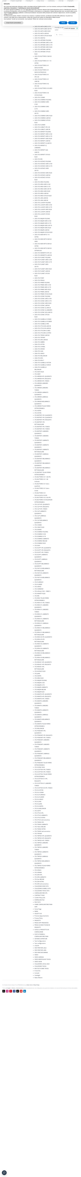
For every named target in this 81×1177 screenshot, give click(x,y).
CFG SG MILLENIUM (40, 808)
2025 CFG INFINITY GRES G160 (43, 134)
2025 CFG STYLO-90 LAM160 (42, 328)
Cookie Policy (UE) (39, 897)
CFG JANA (37, 673)
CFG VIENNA (38, 872)
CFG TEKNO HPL (39, 822)
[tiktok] (17, 991)
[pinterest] (10, 991)
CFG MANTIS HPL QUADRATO (43, 694)
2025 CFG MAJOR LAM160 (41, 230)
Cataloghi (37, 975)
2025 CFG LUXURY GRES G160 (43, 205)
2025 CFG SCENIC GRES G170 (42, 301)
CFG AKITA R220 (39, 372)
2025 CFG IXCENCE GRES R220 (43, 173)
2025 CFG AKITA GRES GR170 (42, 29)
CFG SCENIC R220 (39, 767)
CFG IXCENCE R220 (39, 671)
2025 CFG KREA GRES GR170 (42, 189)
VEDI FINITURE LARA (40, 950)
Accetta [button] (73, 22)
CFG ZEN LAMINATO (40, 877)
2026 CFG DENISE (39, 349)
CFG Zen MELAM (39, 879)
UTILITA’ (36, 946)
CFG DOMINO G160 (40, 534)
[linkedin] (24, 991)
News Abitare (38, 978)
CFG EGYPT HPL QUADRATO (42, 548)
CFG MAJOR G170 (39, 685)
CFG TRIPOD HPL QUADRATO (43, 836)
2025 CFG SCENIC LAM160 (42, 305)
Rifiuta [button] (63, 22)
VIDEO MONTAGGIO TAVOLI (42, 959)
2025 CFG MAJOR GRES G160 (42, 221)
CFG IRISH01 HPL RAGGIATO (42, 664)
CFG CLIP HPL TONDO (40, 509)
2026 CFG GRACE (39, 353)
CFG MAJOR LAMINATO (41, 687)
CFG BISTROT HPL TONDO (42, 427)
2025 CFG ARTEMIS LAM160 (42, 49)
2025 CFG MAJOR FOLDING (42, 218)
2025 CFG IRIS (38, 159)
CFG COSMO (38, 525)
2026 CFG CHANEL (39, 347)
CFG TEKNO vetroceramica (42, 831)
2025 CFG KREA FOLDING (41, 182)
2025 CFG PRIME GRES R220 (42, 289)
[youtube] (21, 991)
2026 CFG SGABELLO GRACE (42, 365)
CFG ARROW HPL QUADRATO (43, 376)
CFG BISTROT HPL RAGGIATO (42, 420)
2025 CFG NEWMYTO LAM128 (43, 255)
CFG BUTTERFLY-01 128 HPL (42, 477)
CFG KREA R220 (39, 678)
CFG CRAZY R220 (39, 527)
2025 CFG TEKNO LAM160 (41, 335)
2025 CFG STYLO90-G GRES (42, 330)
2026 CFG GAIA (38, 351)
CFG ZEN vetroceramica (41, 884)
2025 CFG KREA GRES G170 (42, 186)
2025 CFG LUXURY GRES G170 (43, 207)
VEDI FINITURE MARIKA (41, 952)
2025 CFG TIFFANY (39, 337)
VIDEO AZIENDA (39, 957)
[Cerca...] (67, 35)
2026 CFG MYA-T (39, 360)
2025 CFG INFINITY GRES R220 (43, 138)
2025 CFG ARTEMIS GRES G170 (43, 45)
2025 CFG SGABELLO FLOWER (43, 321)
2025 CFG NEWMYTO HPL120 (42, 253)
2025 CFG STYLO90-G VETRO (42, 333)
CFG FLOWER (38, 584)
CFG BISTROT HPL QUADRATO (43, 415)
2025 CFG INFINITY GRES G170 (43, 136)
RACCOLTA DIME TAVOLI (41, 968)
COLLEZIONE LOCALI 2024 (41, 964)
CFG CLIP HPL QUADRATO (42, 504)
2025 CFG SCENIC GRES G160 (42, 298)
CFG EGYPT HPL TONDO (41, 552)
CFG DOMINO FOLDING (41, 532)
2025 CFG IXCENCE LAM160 (42, 175)
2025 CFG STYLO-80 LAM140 (42, 326)
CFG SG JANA (38, 804)
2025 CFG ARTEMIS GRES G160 (43, 42)
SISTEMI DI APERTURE (40, 939)
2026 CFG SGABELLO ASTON (42, 362)
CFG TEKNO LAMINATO (41, 824)
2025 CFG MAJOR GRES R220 (42, 228)
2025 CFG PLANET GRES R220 (43, 269)
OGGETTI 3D (38, 913)
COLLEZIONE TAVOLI (40, 966)
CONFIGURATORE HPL (40, 893)
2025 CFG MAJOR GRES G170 (42, 223)
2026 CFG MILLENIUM (40, 356)
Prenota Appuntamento (41, 916)
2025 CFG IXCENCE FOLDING (42, 161)
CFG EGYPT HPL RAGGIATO (42, 550)
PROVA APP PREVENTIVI (41, 923)
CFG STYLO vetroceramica (42, 820)
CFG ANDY (37, 374)
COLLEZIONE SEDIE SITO (41, 886)
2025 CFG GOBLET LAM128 (42, 129)
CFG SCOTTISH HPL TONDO (42, 769)
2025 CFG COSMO (39, 97)
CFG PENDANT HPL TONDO (42, 737)
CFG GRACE (37, 587)
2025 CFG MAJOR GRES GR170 (43, 225)
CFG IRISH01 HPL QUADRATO (43, 662)
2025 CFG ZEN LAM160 (41, 340)
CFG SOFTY (37, 811)
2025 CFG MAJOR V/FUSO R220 (43, 232)
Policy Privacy (36, 985)
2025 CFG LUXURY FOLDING (42, 202)
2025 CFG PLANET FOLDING (42, 257)
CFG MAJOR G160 (39, 683)
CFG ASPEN (37, 410)
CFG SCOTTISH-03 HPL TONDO (43, 788)
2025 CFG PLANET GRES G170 (43, 262)
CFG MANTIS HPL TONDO (41, 699)
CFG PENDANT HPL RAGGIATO (43, 735)
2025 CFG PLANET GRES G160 (43, 260)
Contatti (36, 973)
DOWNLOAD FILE (39, 900)
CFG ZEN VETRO (39, 881)
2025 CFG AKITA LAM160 (41, 33)
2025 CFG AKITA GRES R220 (42, 31)
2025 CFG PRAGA (39, 280)
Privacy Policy (38, 918)
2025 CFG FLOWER (39, 125)
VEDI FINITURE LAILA (40, 948)
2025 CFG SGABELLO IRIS (41, 324)
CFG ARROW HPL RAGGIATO (42, 378)
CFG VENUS (37, 870)
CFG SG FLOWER (39, 797)
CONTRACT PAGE (39, 895)
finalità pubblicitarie (13, 12)
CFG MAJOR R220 (39, 692)
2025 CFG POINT (39, 278)
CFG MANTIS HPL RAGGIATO (42, 696)
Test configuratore (40, 943)
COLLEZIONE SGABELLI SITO (42, 888)
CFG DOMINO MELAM (40, 541)
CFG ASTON (37, 413)
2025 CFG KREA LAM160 (41, 193)
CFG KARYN (37, 676)
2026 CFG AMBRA (39, 342)
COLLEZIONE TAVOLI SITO (41, 891)
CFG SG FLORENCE (39, 795)
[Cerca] (57, 35)
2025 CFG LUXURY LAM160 (42, 212)
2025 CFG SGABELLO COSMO (42, 319)
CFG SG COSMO (39, 792)
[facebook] (14, 991)
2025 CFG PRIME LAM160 (41, 292)
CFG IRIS (36, 596)
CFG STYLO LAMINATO (40, 815)
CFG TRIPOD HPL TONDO (41, 840)
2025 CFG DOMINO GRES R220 (43, 116)
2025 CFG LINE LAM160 (41, 198)
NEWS (36, 911)
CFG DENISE (38, 529)
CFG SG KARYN (38, 806)
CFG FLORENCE (38, 582)
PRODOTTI (37, 920)
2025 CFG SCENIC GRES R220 (42, 303)
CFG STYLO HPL (39, 813)
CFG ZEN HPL (38, 875)
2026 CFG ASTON (39, 344)
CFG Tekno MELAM (39, 827)
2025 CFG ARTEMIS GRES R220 (43, 47)
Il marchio (37, 971)
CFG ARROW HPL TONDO (41, 381)
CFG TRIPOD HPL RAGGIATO (42, 838)
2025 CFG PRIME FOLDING (42, 282)
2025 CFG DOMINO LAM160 (42, 118)
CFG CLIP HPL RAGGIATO (41, 507)
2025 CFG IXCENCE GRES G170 (43, 166)
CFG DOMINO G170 (40, 536)
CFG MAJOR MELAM (40, 689)
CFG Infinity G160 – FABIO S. (42, 591)
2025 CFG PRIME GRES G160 (42, 285)
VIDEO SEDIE (38, 961)
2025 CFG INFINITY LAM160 (42, 141)
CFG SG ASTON (38, 790)
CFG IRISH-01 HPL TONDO (42, 603)
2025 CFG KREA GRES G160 (42, 184)
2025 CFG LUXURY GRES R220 (43, 209)
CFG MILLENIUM (39, 728)
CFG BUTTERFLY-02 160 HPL (42, 497)
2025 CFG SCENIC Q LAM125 (42, 308)
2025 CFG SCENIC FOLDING (42, 296)
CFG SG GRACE (38, 799)
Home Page (37, 909)
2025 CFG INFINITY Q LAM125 (42, 143)
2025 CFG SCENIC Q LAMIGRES (43, 310)
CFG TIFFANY (38, 833)
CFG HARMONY (38, 589)
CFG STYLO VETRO (39, 817)
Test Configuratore (40, 941)
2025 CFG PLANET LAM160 (42, 271)
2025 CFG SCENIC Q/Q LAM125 (43, 312)
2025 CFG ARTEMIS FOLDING (42, 40)
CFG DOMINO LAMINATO (41, 539)
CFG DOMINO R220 (40, 543)
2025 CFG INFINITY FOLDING (42, 132)
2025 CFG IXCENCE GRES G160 (43, 164)
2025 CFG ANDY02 (39, 38)
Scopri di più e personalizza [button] (13, 22)
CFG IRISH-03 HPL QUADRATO (43, 637)
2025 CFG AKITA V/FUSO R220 (43, 36)
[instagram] (7, 991)
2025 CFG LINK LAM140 (41, 200)
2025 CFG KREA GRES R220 (42, 191)
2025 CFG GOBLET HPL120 (42, 127)
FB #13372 (37, 902)
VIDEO (36, 955)
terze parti (28, 9)
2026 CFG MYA (38, 358)
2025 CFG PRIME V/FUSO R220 (43, 294)
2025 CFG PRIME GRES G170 (42, 287)
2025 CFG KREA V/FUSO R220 (42, 196)
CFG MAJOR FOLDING (40, 680)
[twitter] (3, 991)
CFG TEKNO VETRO (40, 829)
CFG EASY (37, 545)
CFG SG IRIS (37, 801)
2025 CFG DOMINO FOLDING (42, 100)
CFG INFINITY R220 (39, 593)
